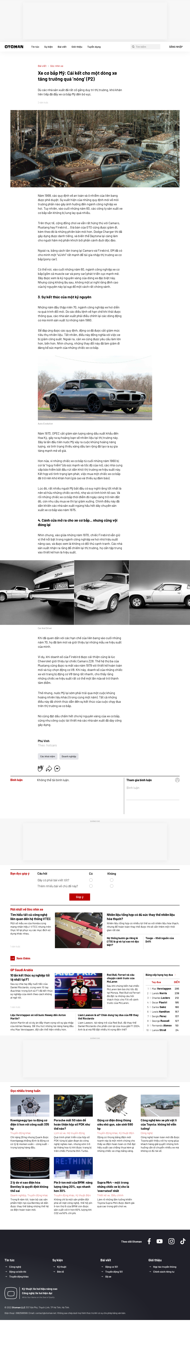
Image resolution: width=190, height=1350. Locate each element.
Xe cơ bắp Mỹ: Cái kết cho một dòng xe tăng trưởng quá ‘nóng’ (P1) (81, 5)
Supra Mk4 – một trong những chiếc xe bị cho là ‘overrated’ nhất (113, 1186)
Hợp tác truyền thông (164, 1266)
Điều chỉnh (117, 1195)
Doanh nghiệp (69, 756)
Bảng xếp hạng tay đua (159, 974)
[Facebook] (149, 1241)
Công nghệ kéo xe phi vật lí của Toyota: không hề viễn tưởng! (159, 1124)
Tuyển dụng (94, 46)
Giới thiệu (77, 46)
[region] (95, 21)
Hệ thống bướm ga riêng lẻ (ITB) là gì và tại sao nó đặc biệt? (123, 941)
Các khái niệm (47, 756)
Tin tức (35, 46)
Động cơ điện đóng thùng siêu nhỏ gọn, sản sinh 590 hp (115, 1124)
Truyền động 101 (114, 1271)
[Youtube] (160, 1241)
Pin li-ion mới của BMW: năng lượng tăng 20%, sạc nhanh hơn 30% (73, 1186)
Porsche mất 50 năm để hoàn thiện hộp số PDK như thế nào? (72, 1124)
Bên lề (60, 1271)
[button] (14, 47)
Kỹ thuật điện (126, 1133)
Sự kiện (48, 46)
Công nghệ (147, 1133)
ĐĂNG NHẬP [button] (176, 46)
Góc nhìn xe (56, 65)
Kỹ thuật (61, 1266)
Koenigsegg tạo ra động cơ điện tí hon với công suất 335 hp (29, 1124)
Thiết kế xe (103, 1195)
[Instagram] (171, 1241)
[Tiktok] (183, 1241)
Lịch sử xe (59, 1133)
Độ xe (108, 1276)
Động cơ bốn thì (17, 1271)
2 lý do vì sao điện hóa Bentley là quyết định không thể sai (29, 1186)
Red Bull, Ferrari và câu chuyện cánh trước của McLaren (120, 978)
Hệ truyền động (76, 1133)
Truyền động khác (20, 1133)
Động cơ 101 (111, 1266)
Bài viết (62, 46)
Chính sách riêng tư (163, 1271)
